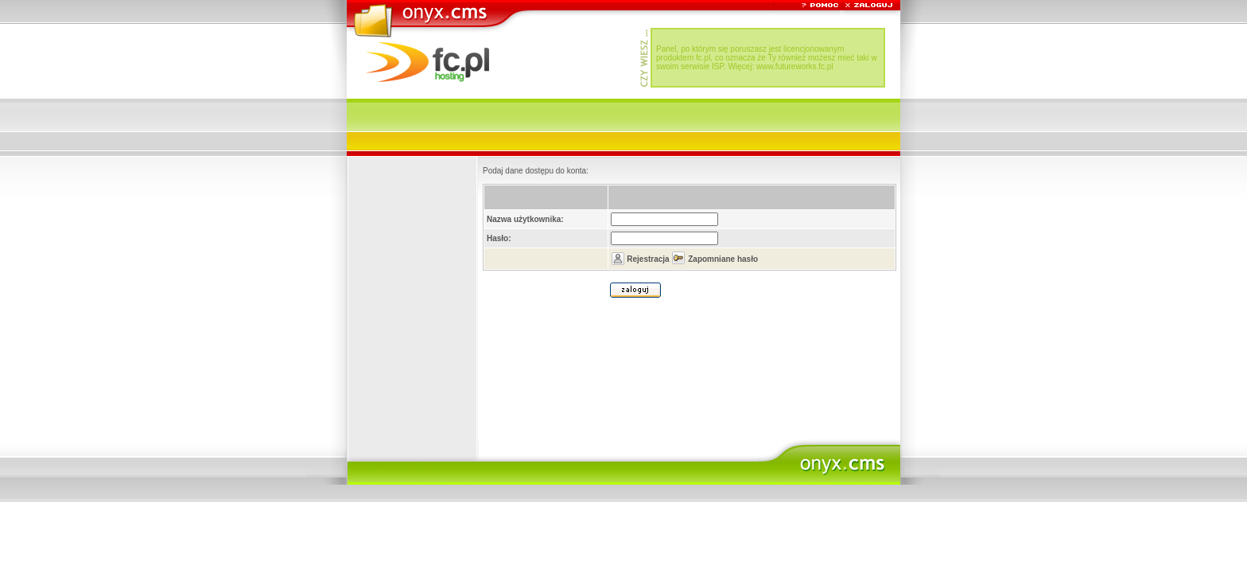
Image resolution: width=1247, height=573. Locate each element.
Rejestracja (648, 259)
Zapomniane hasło (723, 259)
